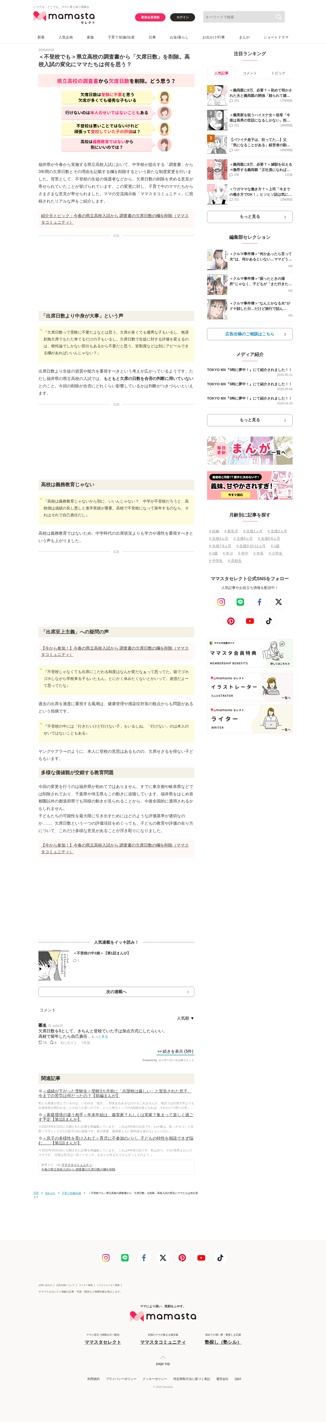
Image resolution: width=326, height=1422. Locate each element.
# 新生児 (231, 531)
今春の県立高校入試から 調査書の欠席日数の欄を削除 (78, 1169)
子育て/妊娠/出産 (121, 37)
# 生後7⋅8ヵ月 (220, 546)
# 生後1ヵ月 (252, 531)
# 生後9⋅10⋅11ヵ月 (251, 546)
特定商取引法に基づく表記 (191, 1379)
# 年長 (258, 553)
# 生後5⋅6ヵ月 (269, 538)
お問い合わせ (45, 1285)
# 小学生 (275, 553)
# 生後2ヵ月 (277, 531)
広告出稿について (65, 1285)
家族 (90, 37)
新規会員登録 (150, 17)
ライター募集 (86, 1285)
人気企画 (66, 37)
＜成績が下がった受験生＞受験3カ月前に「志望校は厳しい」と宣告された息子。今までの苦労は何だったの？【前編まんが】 (115, 1093)
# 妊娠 (214, 531)
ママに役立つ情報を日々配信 (103, 1339)
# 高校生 (235, 561)
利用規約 (93, 1379)
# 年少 (228, 553)
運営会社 (222, 1379)
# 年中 (243, 553)
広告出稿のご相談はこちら (249, 334)
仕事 (152, 37)
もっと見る (250, 216)
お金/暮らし (179, 37)
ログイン (182, 17)
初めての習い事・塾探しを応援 (223, 1339)
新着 (41, 37)
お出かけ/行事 (213, 37)
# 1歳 (275, 546)
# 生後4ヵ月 (243, 538)
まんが (244, 37)
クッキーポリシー (155, 1379)
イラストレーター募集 (108, 1285)
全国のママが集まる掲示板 (163, 1339)
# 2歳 (213, 553)
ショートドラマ (276, 37)
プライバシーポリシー (121, 1379)
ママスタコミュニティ (76, 1165)
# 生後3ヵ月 (218, 538)
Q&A (238, 1379)
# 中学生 (216, 561)
